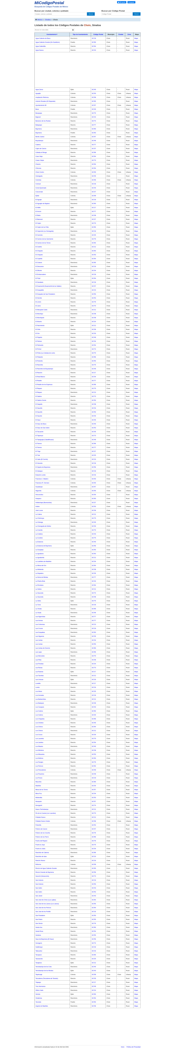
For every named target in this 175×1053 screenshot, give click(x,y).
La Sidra (38, 601)
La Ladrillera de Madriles (43, 561)
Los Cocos (38, 734)
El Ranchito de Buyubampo (44, 369)
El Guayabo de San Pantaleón (45, 294)
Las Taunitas (39, 675)
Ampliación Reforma (42, 97)
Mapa (136, 38)
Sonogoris (38, 943)
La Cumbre (39, 538)
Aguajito (38, 93)
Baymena (38, 129)
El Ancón (38, 211)
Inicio (122, 1047)
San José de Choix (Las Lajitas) (45, 900)
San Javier (38, 896)
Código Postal (98, 34)
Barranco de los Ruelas (43, 121)
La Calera (38, 514)
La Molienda (39, 569)
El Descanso (39, 266)
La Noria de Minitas (41, 577)
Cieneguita (38, 176)
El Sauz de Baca (40, 424)
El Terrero (38, 443)
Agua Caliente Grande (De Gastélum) (47, 42)
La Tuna (38, 605)
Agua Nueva (39, 50)
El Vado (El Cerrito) (41, 459)
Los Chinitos (39, 723)
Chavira (38, 164)
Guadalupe (39, 487)
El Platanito (39, 357)
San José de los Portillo (43, 911)
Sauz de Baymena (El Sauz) (44, 939)
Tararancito (39, 959)
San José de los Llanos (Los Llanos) (47, 904)
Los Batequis (39, 703)
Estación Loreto (40, 475)
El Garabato (39, 282)
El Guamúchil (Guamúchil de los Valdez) (48, 286)
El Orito (37, 329)
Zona (129, 34)
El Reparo (38, 388)
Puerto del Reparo (41, 841)
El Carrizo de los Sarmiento (44, 239)
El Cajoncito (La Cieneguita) (44, 231)
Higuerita (38, 491)
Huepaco (38, 498)
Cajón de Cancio (40, 148)
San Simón (39, 923)
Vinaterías (38, 998)
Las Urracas (39, 679)
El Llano (38, 306)
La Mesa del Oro (40, 565)
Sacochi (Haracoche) (42, 876)
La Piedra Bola (40, 581)
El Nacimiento (39, 325)
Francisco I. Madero (41, 479)
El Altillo (38, 207)
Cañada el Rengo (41, 152)
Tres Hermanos (40, 986)
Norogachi (38, 805)
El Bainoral (39, 219)
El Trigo (37, 451)
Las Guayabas (40, 632)
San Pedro (38, 919)
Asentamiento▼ (52, 34)
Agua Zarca (39, 89)
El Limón (38, 302)
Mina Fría (38, 793)
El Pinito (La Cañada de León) (45, 353)
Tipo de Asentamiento (80, 34)
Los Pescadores (40, 770)
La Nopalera (39, 573)
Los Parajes (39, 762)
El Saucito (38, 416)
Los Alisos (38, 691)
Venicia (37, 994)
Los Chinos (39, 726)
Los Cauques (39, 707)
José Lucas (39, 510)
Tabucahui (38, 951)
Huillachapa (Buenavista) (43, 502)
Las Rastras (39, 671)
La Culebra (39, 534)
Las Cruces (39, 628)
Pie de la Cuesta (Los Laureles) (45, 813)
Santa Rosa (39, 931)
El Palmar (38, 341)
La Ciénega (39, 522)
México (39, 19)
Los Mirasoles (39, 754)
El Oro (37, 333)
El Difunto (38, 270)
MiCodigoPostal (49, 3)
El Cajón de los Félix (42, 227)
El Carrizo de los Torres (43, 243)
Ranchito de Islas (41, 856)
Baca (37, 109)
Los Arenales (39, 695)
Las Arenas (39, 620)
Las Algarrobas (40, 616)
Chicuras (38, 168)
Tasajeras (38, 963)
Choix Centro (39, 172)
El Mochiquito (39, 317)
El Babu (38, 215)
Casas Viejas (39, 160)
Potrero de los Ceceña (42, 833)
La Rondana (39, 585)
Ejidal (37, 196)
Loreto (37, 687)
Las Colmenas (40, 624)
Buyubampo (39, 140)
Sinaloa (48, 20)
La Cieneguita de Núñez (43, 526)
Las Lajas (38, 652)
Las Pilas (38, 660)
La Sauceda (39, 593)
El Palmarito (39, 345)
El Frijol (37, 278)
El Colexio (38, 262)
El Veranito (39, 463)
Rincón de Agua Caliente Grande (46, 868)
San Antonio (39, 880)
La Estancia (39, 542)
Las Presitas (39, 664)
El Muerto (38, 321)
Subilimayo (39, 947)
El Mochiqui (39, 314)
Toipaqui (38, 982)
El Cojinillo (38, 258)
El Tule (37, 455)
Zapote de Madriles (41, 1006)
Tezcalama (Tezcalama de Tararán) (46, 978)
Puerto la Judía (40, 848)
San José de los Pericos (43, 907)
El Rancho (38, 372)
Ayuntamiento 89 (40, 105)
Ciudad (120, 34)
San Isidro (38, 888)
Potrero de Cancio (41, 829)
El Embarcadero (40, 274)
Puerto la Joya (40, 845)
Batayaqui (38, 125)
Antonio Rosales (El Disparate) (45, 101)
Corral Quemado (40, 188)
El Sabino (38, 396)
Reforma (38, 864)
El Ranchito (39, 365)
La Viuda (38, 612)
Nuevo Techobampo (41, 809)
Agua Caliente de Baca (42, 38)
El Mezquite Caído (41, 310)
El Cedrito (38, 247)
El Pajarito (38, 337)
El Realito (38, 380)
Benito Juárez (39, 136)
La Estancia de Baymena (43, 546)
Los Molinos (39, 758)
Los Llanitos (39, 742)
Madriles (38, 786)
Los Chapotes (39, 719)
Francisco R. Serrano (42, 483)
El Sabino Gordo (40, 400)
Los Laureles (39, 738)
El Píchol (38, 349)
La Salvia (38, 589)
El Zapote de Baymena (42, 467)
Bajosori (38, 117)
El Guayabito (39, 290)
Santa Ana (38, 927)
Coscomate (39, 192)
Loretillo (38, 683)
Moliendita (38, 797)
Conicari (38, 184)
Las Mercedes (40, 656)
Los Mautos (39, 746)
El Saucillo (38, 408)
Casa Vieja (39, 156)
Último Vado (39, 990)
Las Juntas (39, 640)
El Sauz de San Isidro (42, 428)
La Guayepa (39, 550)
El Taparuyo (39, 435)
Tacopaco (38, 955)
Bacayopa (38, 113)
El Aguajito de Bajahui (42, 203)
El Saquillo (38, 404)
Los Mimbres (39, 750)
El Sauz (38, 420)
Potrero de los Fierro (42, 837)
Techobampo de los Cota (43, 966)
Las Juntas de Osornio (42, 648)
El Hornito (38, 298)
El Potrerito (39, 361)
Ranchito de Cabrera (42, 852)
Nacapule (38, 801)
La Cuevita (38, 530)
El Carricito (39, 235)
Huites (37, 506)
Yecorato (38, 1002)
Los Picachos (39, 774)
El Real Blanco (40, 376)
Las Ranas (38, 667)
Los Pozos (38, 778)
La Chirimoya (39, 518)
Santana (38, 935)
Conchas (38, 180)
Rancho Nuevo (40, 860)
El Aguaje (38, 199)
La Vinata (38, 609)
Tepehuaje (38, 974)
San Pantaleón (40, 915)
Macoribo (38, 782)
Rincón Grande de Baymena (44, 872)
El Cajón (38, 223)
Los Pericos (39, 766)
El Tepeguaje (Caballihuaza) (44, 439)
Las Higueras (39, 636)
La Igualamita (39, 557)
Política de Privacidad (134, 1047)
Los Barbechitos (40, 699)
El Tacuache (39, 431)
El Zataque (39, 471)
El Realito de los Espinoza (43, 384)
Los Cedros (39, 711)
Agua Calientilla (40, 46)
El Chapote (39, 251)
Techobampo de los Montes (44, 970)
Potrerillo (38, 825)
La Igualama (39, 553)
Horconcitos (39, 494)
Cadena (38, 144)
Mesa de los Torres (41, 789)
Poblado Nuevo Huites (42, 821)
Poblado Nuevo (40, 817)
